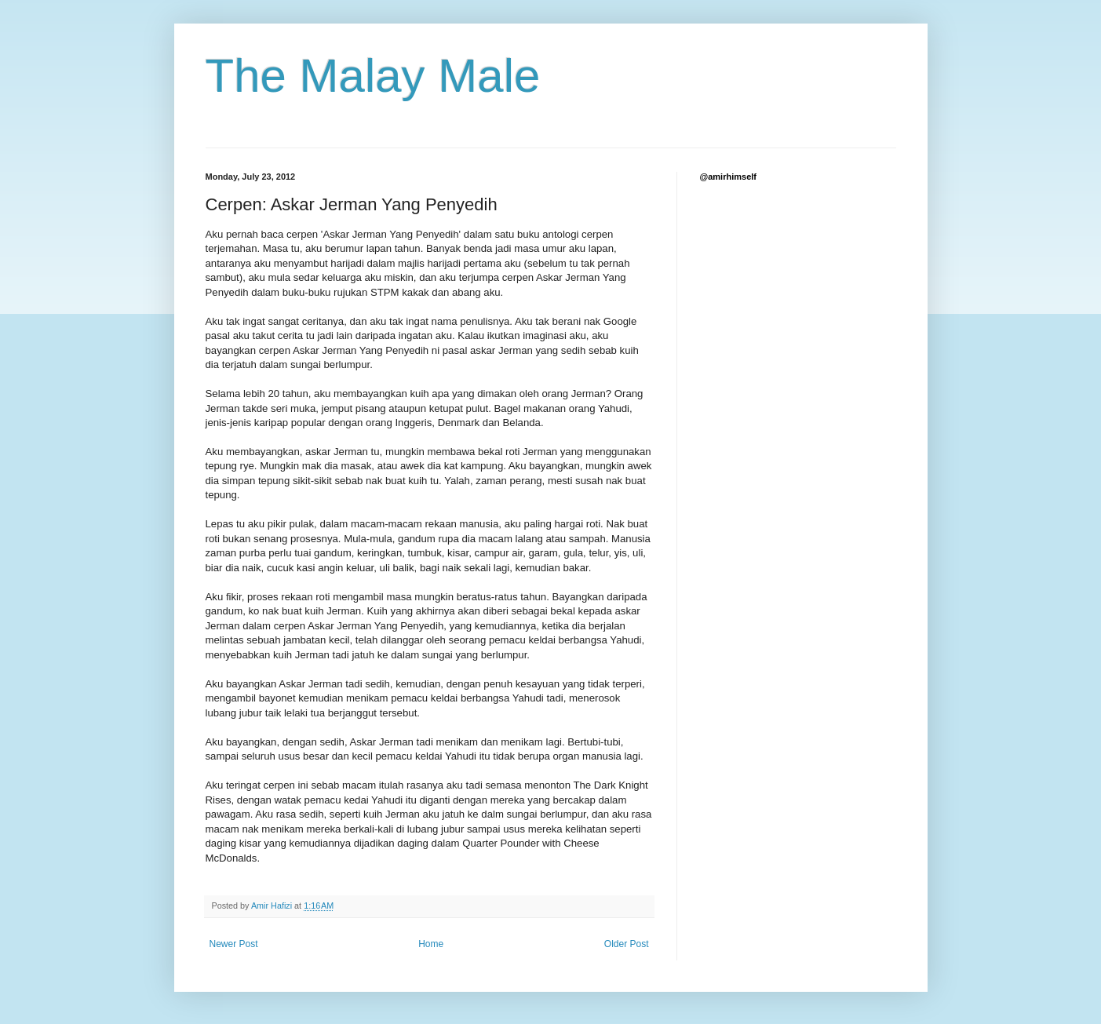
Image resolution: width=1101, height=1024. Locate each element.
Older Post (626, 943)
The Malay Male (373, 75)
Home (430, 943)
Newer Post (234, 943)
